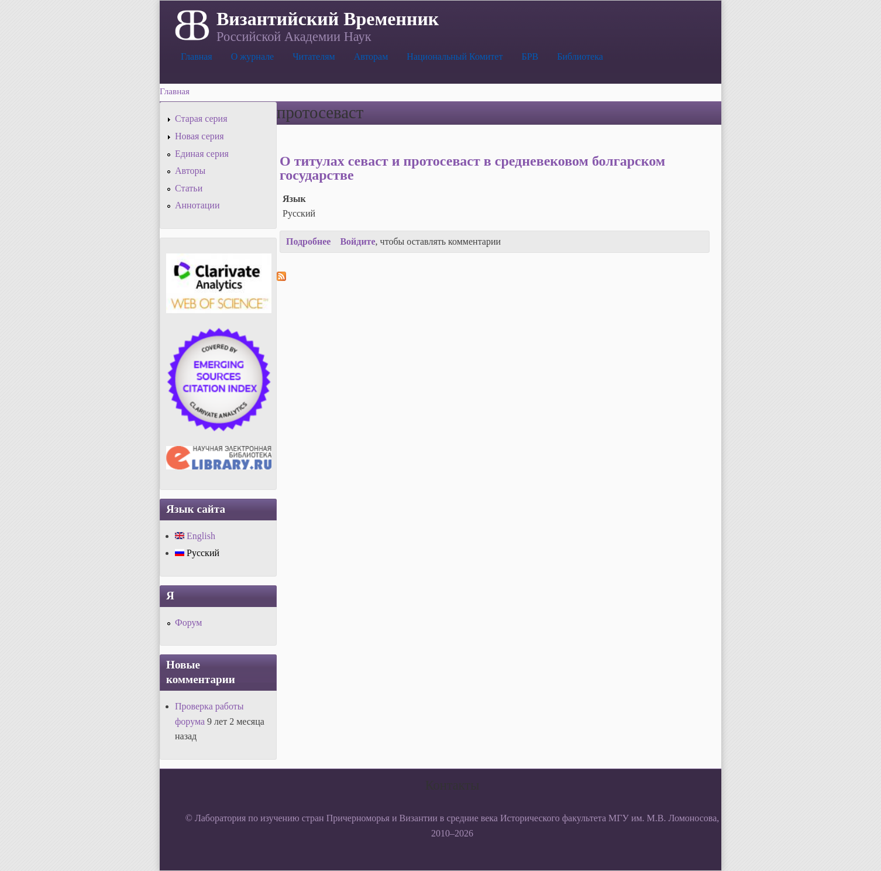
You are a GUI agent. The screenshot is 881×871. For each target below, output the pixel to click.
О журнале (252, 56)
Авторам (371, 56)
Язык (294, 199)
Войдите (357, 241)
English (195, 536)
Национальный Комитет (455, 56)
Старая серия (201, 119)
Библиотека (580, 56)
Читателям (313, 56)
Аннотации (197, 205)
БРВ (529, 56)
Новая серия (199, 136)
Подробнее (308, 241)
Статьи (188, 188)
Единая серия (202, 154)
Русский (197, 553)
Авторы (190, 171)
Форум (188, 622)
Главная (196, 56)
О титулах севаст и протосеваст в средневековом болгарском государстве (472, 168)
